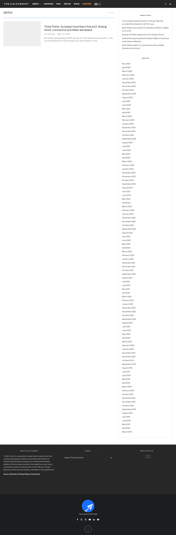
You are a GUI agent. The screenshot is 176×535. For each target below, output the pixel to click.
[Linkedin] (94, 520)
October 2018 (128, 406)
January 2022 (128, 259)
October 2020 (128, 315)
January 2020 (128, 349)
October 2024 (128, 135)
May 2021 (126, 289)
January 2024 (128, 169)
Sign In (76, 4)
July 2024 (126, 146)
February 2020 (128, 346)
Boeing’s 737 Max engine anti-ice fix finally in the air (143, 35)
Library (35, 4)
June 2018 (126, 421)
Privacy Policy (24, 474)
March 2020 (127, 342)
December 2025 (129, 83)
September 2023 (129, 184)
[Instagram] (86, 520)
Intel (58, 4)
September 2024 (129, 139)
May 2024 (126, 154)
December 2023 (129, 173)
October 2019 (128, 361)
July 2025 (126, 101)
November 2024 (129, 131)
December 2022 (128, 218)
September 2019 (129, 364)
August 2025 (127, 98)
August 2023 (127, 188)
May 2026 (126, 64)
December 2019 (128, 353)
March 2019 (127, 387)
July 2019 (126, 372)
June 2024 (126, 150)
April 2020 (126, 338)
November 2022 (129, 222)
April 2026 (126, 68)
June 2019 (126, 376)
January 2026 (128, 79)
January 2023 (128, 214)
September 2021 (129, 274)
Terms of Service (10, 474)
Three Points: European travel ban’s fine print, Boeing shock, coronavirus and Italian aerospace (75, 28)
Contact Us (35, 474)
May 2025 (126, 109)
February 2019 (128, 391)
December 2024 (128, 128)
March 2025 (127, 116)
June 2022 (126, 240)
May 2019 (126, 379)
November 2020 (129, 312)
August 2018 (127, 413)
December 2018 (128, 398)
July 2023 (126, 192)
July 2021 (126, 282)
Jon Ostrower (49, 34)
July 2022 (126, 237)
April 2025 (126, 113)
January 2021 (127, 304)
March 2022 (127, 252)
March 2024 (127, 162)
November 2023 (129, 177)
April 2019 (126, 383)
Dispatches (48, 4)
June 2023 (126, 195)
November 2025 (129, 86)
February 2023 (128, 210)
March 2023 (127, 207)
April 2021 (126, 293)
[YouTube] (90, 520)
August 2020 (127, 323)
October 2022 (128, 225)
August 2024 (127, 143)
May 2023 (126, 199)
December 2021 (128, 263)
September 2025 (129, 94)
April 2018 (126, 428)
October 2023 (128, 180)
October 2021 (127, 270)
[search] (111, 458)
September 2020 (129, 319)
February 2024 (128, 165)
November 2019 (128, 357)
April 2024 (126, 158)
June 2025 (126, 105)
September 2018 (129, 409)
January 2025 (128, 124)
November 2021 (128, 267)
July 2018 (126, 417)
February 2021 (128, 300)
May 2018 (126, 424)
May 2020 (126, 334)
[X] (81, 520)
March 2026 (127, 71)
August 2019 (127, 368)
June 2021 (126, 285)
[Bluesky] (98, 520)
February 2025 (128, 120)
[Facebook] (77, 520)
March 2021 (127, 297)
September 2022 (129, 229)
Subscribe (86, 4)
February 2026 (128, 75)
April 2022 (126, 248)
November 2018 (128, 402)
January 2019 (127, 394)
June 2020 (126, 330)
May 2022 (126, 244)
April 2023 (126, 203)
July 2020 (126, 327)
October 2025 (128, 90)
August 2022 (127, 233)
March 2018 (127, 432)
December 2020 (129, 308)
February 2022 (128, 255)
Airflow (67, 4)
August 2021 (127, 278)
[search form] (85, 458)
